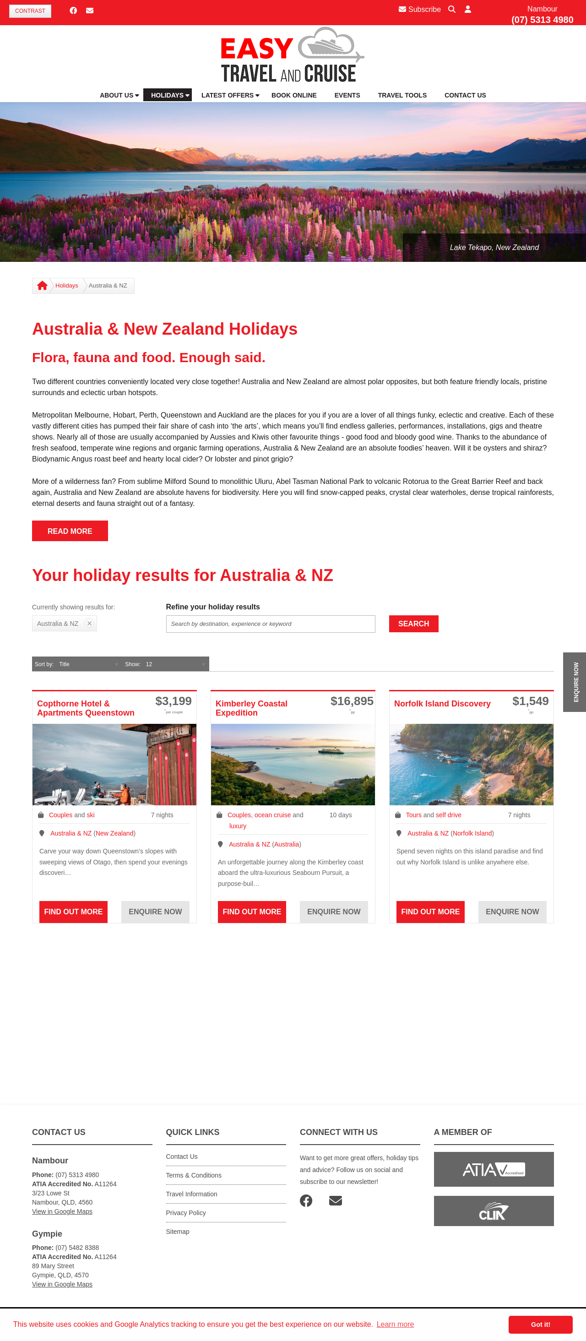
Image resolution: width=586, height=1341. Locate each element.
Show (132, 664)
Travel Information (191, 1194)
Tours (414, 815)
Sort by (43, 664)
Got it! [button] (540, 1324)
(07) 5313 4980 (542, 19)
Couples (60, 815)
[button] (468, 10)
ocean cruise (273, 815)
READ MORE (70, 531)
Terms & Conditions (194, 1175)
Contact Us (182, 1156)
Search (413, 624)
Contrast (30, 11)
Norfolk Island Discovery (442, 703)
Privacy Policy (186, 1212)
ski (90, 815)
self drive (448, 815)
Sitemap (178, 1231)
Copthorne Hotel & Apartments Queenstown (86, 708)
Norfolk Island (472, 833)
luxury (237, 826)
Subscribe (420, 9)
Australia (286, 844)
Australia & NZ (71, 833)
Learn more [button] (395, 1324)
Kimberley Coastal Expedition (252, 708)
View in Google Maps (62, 1211)
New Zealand (115, 833)
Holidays (66, 285)
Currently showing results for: (73, 607)
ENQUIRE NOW (576, 682)
